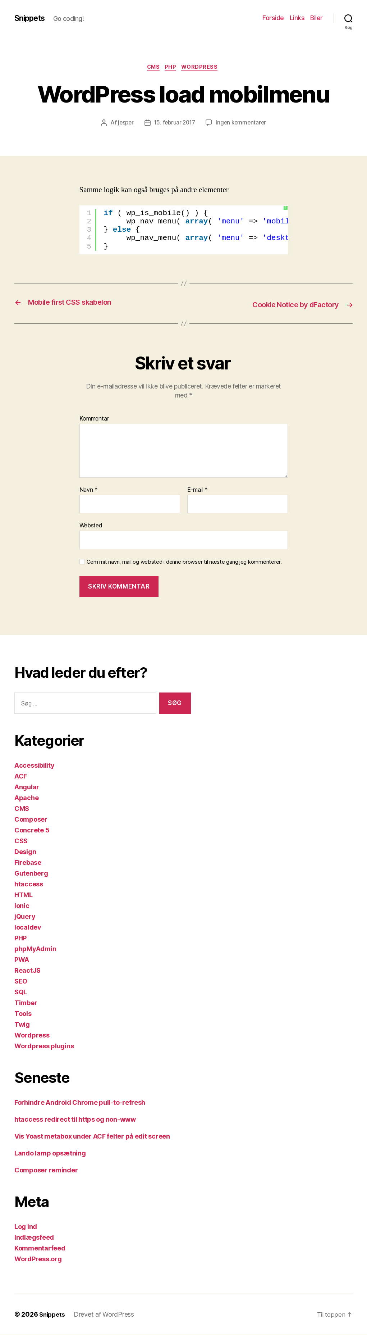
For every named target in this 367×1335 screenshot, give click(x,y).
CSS (21, 841)
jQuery (24, 917)
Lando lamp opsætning (50, 1153)
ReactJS (27, 971)
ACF (20, 776)
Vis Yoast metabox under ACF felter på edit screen (92, 1136)
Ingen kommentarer (243, 124)
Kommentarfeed (39, 1248)
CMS (152, 68)
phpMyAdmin (35, 949)
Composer (30, 819)
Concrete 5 (31, 830)
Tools (23, 1014)
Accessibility (34, 765)
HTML (23, 895)
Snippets (31, 18)
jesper (123, 124)
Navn (88, 490)
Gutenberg (31, 873)
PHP (172, 68)
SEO (20, 981)
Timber (25, 1003)
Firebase (27, 863)
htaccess (28, 884)
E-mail (197, 490)
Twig (22, 1025)
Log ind (25, 1227)
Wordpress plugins (44, 1046)
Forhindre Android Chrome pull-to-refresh (79, 1103)
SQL (20, 992)
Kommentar (94, 419)
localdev (27, 927)
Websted (90, 526)
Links (297, 18)
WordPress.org (38, 1259)
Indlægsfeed (34, 1237)
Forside (273, 18)
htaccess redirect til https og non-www (75, 1119)
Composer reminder (46, 1170)
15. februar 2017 (174, 124)
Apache (26, 798)
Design (25, 852)
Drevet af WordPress (106, 1314)
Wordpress (203, 68)
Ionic (21, 906)
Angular (26, 787)
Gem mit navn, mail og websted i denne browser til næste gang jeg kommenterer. (184, 562)
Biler (316, 18)
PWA (21, 960)
